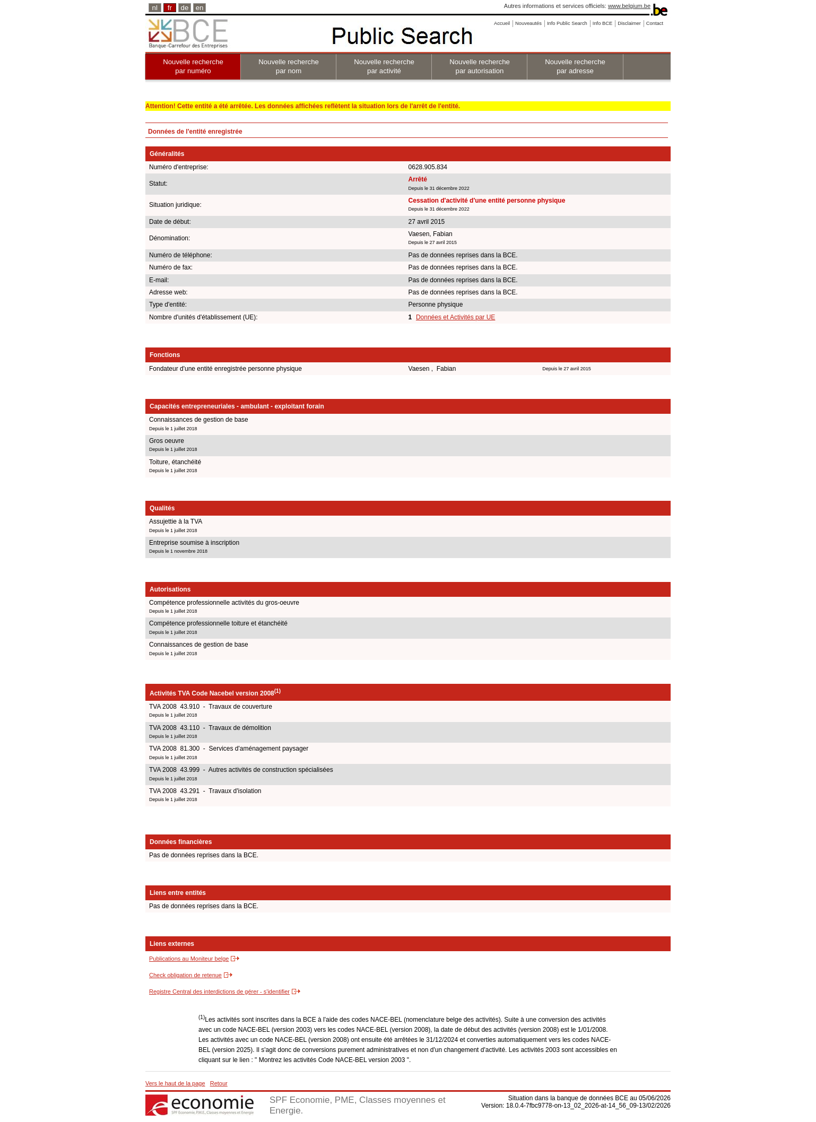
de (185, 8)
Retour (219, 1083)
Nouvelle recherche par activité (384, 66)
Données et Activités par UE (455, 317)
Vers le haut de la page (175, 1083)
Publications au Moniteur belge (189, 958)
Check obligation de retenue (185, 975)
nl (155, 8)
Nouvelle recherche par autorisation (479, 66)
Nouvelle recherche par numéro (193, 66)
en (200, 8)
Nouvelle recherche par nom (288, 66)
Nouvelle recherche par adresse (575, 66)
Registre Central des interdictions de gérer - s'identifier (219, 991)
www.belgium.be (629, 6)
